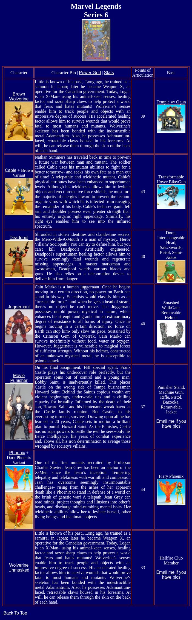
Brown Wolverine (19, 96)
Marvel (82, 6)
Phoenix (17, 452)
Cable (10, 170)
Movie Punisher (18, 378)
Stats (109, 72)
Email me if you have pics (171, 423)
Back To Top (14, 613)
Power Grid (90, 72)
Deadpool (19, 237)
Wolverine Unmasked (18, 567)
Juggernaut (19, 307)
